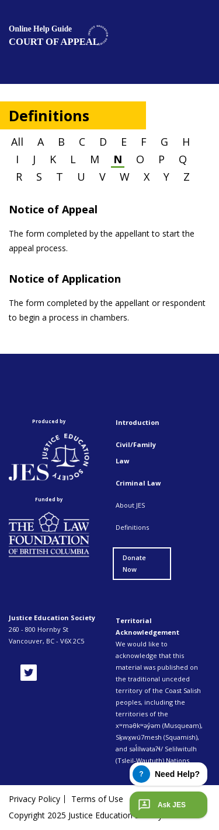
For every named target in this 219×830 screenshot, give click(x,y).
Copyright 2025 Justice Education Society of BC (97, 815)
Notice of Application (65, 279)
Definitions (132, 527)
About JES (130, 505)
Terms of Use (97, 799)
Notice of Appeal (53, 209)
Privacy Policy (34, 799)
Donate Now (134, 563)
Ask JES (160, 805)
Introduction (137, 422)
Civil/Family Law (136, 452)
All (17, 142)
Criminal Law (138, 483)
